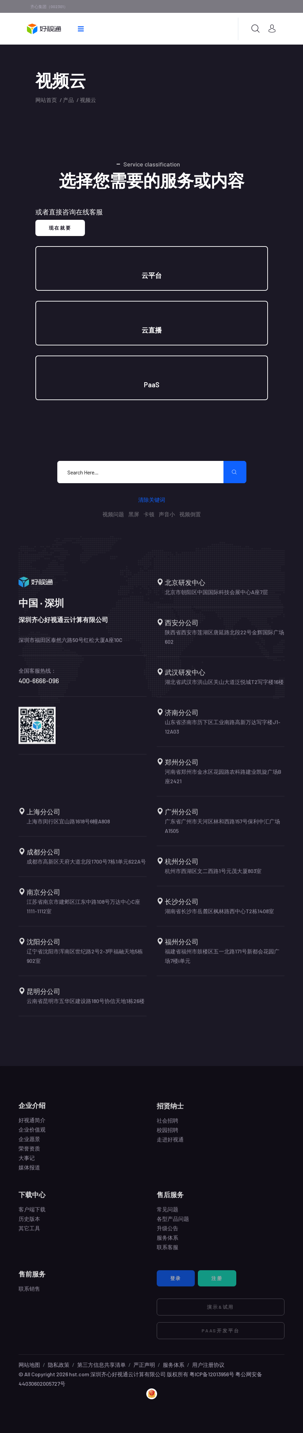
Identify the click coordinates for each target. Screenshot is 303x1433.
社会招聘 (167, 1126)
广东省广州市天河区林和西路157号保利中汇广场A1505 (222, 832)
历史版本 (29, 1224)
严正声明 (144, 1364)
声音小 (167, 514)
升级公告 (167, 1234)
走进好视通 (170, 1145)
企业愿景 (29, 1144)
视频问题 (113, 514)
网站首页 (46, 100)
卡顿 (149, 514)
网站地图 (29, 1364)
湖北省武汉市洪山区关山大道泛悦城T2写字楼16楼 (224, 687)
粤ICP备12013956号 (211, 1374)
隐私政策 (58, 1364)
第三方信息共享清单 (101, 1364)
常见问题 (167, 1215)
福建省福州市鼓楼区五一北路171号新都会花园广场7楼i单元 (222, 962)
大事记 (27, 1163)
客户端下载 (32, 1215)
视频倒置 (190, 514)
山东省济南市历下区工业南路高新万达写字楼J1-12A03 (222, 732)
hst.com (78, 1374)
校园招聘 (167, 1135)
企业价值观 (32, 1134)
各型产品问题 (173, 1224)
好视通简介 (32, 1125)
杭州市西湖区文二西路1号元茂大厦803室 (213, 877)
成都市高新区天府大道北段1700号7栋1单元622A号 (86, 867)
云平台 (152, 275)
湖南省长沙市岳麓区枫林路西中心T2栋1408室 (219, 917)
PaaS (151, 385)
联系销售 (29, 1294)
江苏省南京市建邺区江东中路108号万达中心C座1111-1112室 (83, 912)
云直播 (152, 330)
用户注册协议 (208, 1364)
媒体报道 (29, 1172)
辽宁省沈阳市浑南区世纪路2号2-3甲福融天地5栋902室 (85, 962)
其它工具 (29, 1234)
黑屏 (133, 514)
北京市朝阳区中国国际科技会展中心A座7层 (216, 598)
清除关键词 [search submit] (151, 499)
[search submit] (234, 472)
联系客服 (167, 1253)
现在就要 (60, 228)
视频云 (88, 100)
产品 (68, 100)
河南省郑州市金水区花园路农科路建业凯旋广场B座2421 (223, 782)
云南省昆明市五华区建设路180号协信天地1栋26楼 (86, 1007)
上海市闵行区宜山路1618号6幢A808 (68, 827)
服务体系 (167, 1243)
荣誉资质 (29, 1153)
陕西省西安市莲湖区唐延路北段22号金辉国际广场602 (224, 643)
